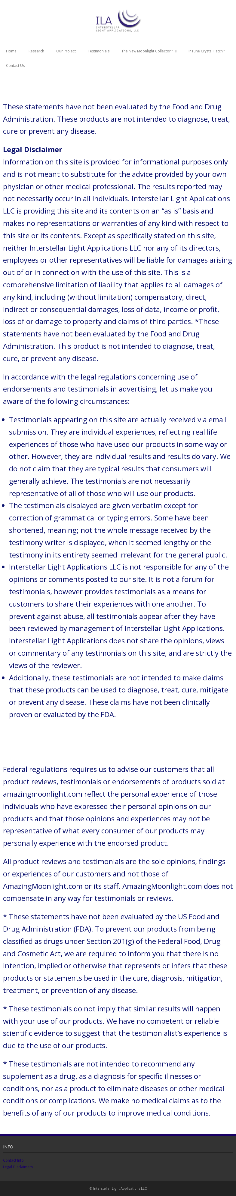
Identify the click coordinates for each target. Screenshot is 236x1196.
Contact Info (13, 1160)
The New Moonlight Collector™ (147, 51)
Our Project (66, 51)
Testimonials (98, 51)
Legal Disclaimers (18, 1166)
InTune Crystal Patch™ (206, 51)
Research (36, 51)
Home (11, 51)
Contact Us (15, 65)
